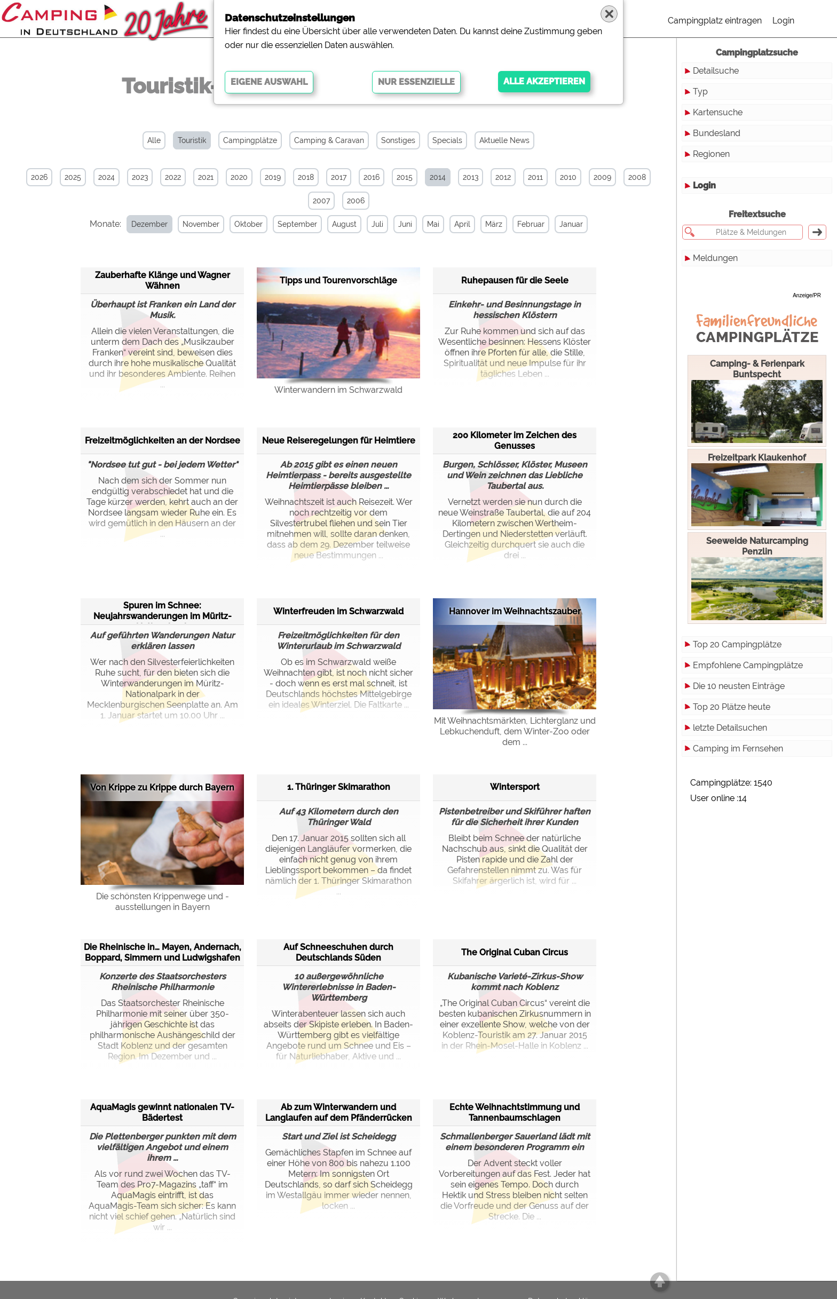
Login (783, 20)
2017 (338, 177)
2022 (173, 177)
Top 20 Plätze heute (731, 707)
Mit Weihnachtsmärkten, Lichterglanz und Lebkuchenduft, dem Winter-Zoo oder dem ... (515, 731)
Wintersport (515, 787)
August (344, 224)
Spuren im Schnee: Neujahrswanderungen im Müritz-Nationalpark (162, 611)
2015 (405, 177)
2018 (306, 177)
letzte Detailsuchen (730, 728)
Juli (377, 224)
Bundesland (716, 133)
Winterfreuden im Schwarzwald (338, 611)
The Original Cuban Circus (514, 952)
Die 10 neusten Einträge (739, 686)
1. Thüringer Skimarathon (338, 787)
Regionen (711, 154)
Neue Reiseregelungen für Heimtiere (338, 440)
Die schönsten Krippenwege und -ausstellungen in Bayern (162, 901)
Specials (447, 140)
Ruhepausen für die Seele (514, 280)
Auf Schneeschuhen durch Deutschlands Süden (338, 952)
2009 (602, 177)
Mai (433, 224)
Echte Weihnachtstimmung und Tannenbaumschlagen (514, 1112)
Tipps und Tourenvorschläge (338, 280)
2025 (73, 177)
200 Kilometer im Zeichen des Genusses (515, 440)
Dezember (149, 224)
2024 (106, 177)
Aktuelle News (504, 140)
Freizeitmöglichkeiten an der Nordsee (162, 440)
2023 (140, 177)
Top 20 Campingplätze (737, 644)
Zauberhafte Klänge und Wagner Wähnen (162, 280)
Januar (571, 224)
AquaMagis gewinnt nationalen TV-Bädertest (162, 1112)
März (493, 224)
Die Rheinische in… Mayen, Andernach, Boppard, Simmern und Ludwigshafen (162, 952)
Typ (700, 91)
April (462, 224)
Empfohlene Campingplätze (748, 665)
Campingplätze (250, 140)
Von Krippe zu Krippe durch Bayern (162, 787)
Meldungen (715, 258)
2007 (321, 200)
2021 (206, 177)
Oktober (248, 224)
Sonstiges (398, 140)
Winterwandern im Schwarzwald (338, 390)
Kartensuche (718, 112)
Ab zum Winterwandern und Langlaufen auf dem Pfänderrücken (338, 1112)
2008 (637, 177)
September (297, 224)
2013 (470, 177)
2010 (568, 177)
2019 (273, 177)
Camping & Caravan (329, 140)
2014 (438, 177)
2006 (356, 200)
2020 (239, 177)
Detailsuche (716, 71)
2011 (535, 177)
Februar (530, 224)
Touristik (192, 140)
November (201, 224)
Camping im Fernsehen (738, 748)
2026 (39, 177)
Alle (154, 140)
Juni (405, 224)
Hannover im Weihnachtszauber (515, 611)
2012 (503, 177)
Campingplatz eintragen (715, 20)
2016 (372, 177)
